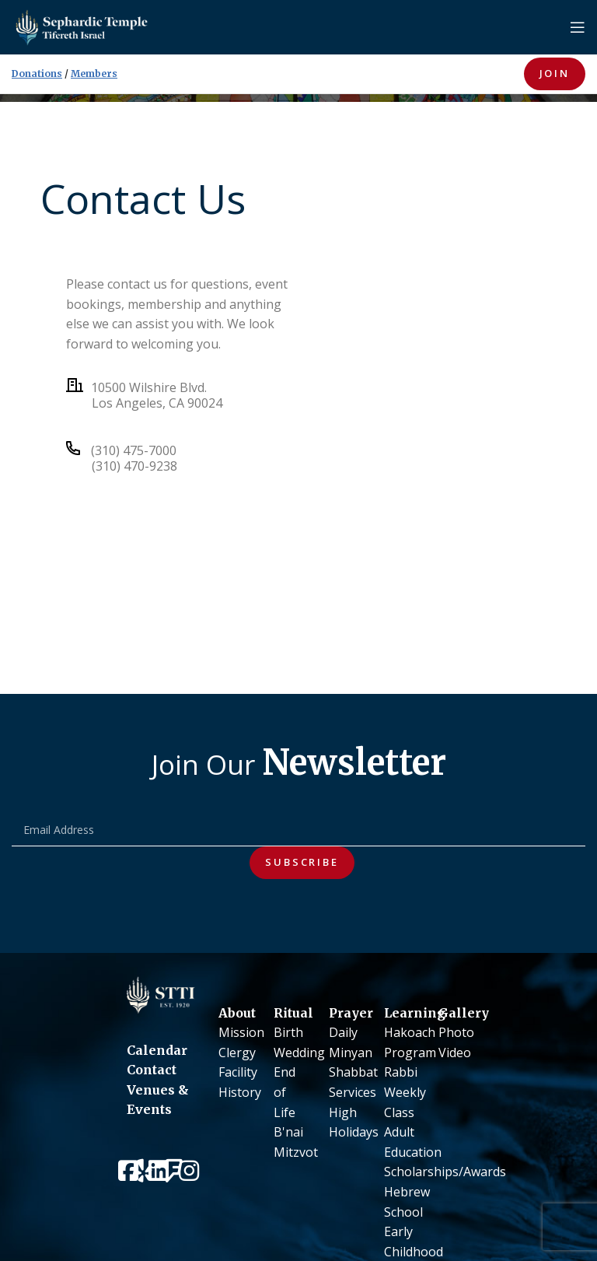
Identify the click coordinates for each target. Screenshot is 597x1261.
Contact (151, 1069)
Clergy (237, 1052)
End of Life (284, 1091)
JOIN (554, 73)
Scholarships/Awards (445, 1171)
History (239, 1092)
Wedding (299, 1052)
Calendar (157, 1050)
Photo (456, 1032)
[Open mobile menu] (577, 27)
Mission (241, 1032)
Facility (237, 1072)
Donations (37, 73)
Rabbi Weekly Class (405, 1091)
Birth (288, 1032)
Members (94, 73)
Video (454, 1052)
